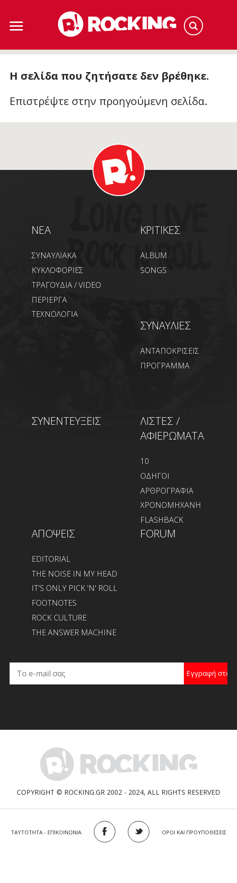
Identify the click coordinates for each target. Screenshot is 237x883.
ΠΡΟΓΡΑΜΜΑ (165, 365)
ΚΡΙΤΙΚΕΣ (160, 229)
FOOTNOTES (54, 603)
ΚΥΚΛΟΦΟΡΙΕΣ (57, 270)
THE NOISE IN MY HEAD (74, 573)
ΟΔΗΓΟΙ (154, 476)
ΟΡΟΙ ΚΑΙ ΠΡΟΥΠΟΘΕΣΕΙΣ (194, 832)
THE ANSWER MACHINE (74, 632)
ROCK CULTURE (59, 617)
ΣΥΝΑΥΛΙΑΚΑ (54, 255)
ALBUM (153, 255)
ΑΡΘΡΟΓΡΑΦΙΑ (166, 490)
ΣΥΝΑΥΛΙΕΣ (165, 325)
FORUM (158, 533)
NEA (41, 229)
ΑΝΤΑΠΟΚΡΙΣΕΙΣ (169, 351)
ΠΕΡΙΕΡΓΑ (49, 299)
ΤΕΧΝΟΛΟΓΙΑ (55, 314)
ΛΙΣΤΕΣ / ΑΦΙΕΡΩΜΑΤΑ (172, 427)
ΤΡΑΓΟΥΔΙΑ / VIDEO (66, 285)
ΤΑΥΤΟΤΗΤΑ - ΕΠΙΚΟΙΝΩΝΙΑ (46, 832)
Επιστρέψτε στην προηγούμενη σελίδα (107, 101)
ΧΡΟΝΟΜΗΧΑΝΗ (170, 505)
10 (144, 461)
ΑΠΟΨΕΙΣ (53, 533)
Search (193, 25)
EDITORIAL (51, 559)
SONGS (153, 270)
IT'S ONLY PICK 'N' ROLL (74, 588)
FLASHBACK (161, 520)
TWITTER (138, 831)
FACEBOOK (104, 831)
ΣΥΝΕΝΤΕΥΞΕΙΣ (66, 420)
